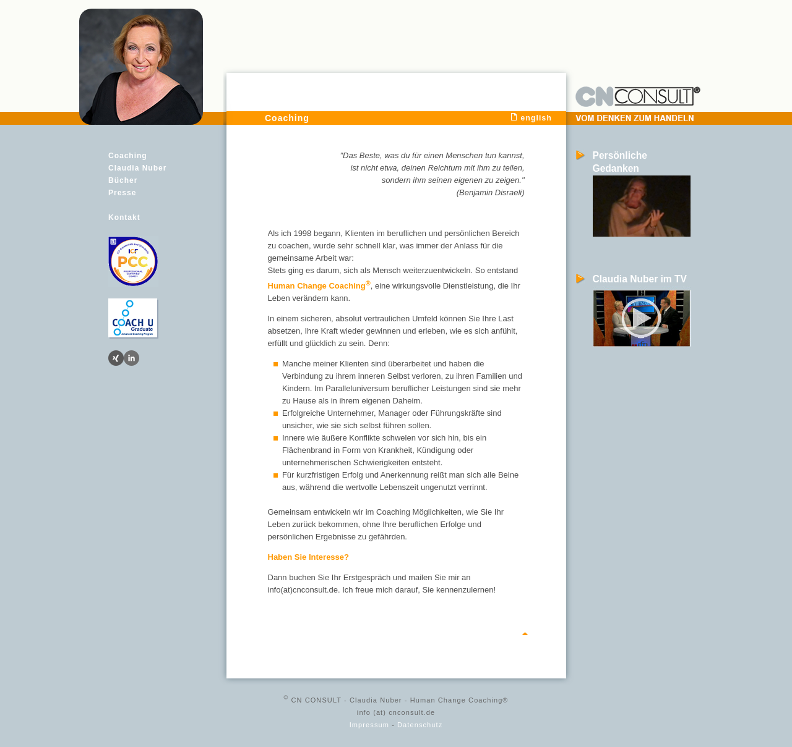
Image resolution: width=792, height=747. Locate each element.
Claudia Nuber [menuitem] (137, 168)
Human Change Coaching (319, 285)
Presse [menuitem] (122, 192)
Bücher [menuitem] (122, 180)
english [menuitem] (536, 118)
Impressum (369, 724)
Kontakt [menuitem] (124, 217)
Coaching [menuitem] (127, 155)
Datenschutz (419, 724)
